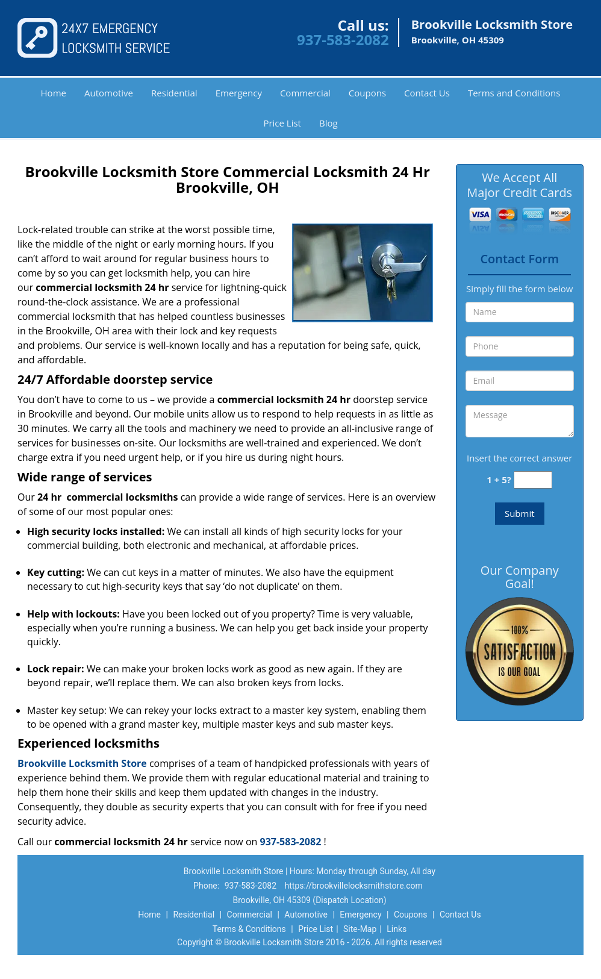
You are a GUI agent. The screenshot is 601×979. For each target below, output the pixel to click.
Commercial (305, 93)
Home (53, 93)
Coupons (367, 93)
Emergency (239, 93)
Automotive (108, 93)
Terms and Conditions (514, 93)
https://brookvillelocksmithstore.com (354, 885)
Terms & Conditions (249, 929)
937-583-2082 (343, 39)
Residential (174, 93)
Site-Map (359, 929)
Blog (328, 123)
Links (396, 929)
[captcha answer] (533, 480)
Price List (282, 123)
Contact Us (427, 93)
